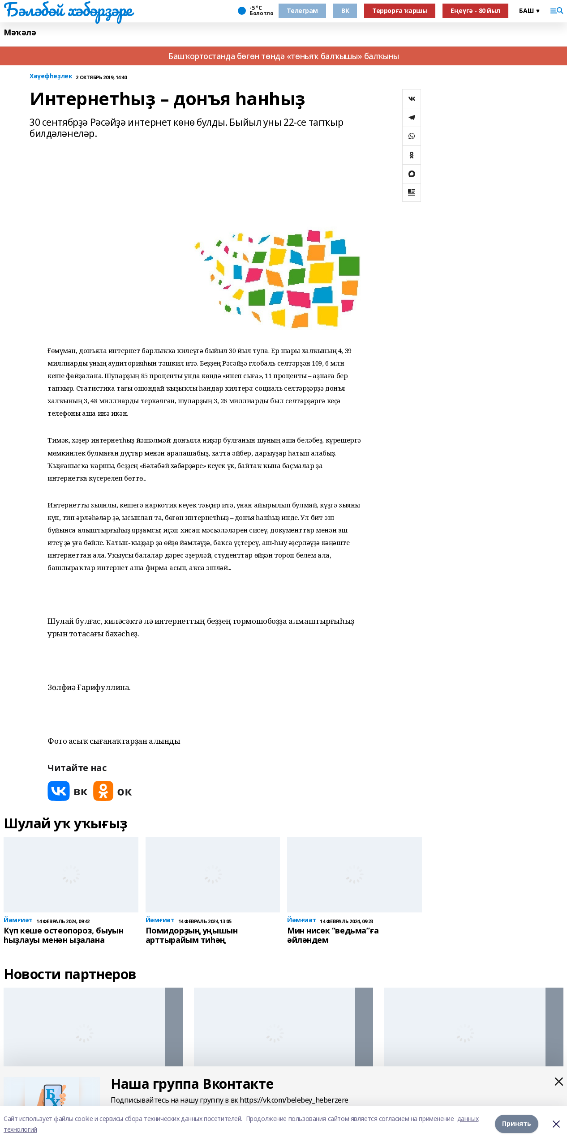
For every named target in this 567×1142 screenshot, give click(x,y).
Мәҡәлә (20, 32)
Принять (516, 1124)
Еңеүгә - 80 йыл (475, 10)
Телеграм (302, 10)
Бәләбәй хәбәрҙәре (68, 9)
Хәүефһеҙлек (51, 76)
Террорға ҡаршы (399, 10)
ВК (345, 10)
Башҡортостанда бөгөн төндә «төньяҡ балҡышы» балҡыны (283, 56)
